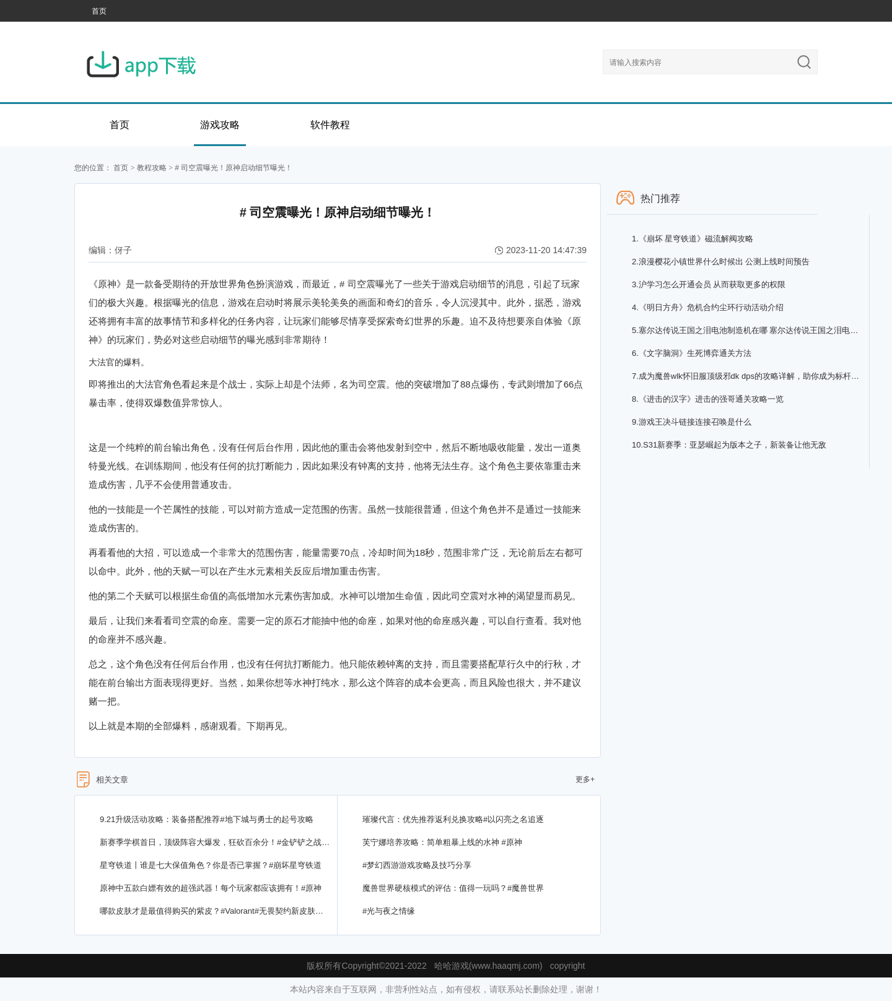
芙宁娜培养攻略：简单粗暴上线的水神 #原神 (442, 842)
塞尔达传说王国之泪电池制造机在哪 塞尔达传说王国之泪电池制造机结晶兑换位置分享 (747, 330)
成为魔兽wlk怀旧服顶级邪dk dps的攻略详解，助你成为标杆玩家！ (747, 376)
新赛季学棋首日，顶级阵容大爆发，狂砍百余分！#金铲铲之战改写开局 (215, 842)
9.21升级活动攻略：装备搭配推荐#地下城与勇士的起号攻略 (206, 819)
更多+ (585, 779)
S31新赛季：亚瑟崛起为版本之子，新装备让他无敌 (729, 444)
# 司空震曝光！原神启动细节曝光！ (233, 167)
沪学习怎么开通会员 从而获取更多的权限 (708, 284)
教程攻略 (152, 167)
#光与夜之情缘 (388, 911)
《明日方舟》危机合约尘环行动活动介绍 (708, 307)
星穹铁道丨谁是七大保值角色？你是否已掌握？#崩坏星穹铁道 (210, 865)
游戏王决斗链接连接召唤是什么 (691, 422)
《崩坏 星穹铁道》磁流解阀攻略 (692, 238)
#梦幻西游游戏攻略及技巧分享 (416, 865)
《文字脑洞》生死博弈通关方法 (691, 353)
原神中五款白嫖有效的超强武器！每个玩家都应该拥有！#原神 (210, 888)
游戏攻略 (220, 124)
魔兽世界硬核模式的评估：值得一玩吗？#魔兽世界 (453, 888)
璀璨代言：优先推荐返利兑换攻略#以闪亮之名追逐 (453, 819)
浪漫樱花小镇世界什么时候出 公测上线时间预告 (721, 261)
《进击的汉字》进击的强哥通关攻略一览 (708, 399)
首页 (99, 11)
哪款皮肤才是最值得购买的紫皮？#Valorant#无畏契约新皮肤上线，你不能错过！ (215, 911)
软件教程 (330, 124)
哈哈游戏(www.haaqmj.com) (488, 966)
